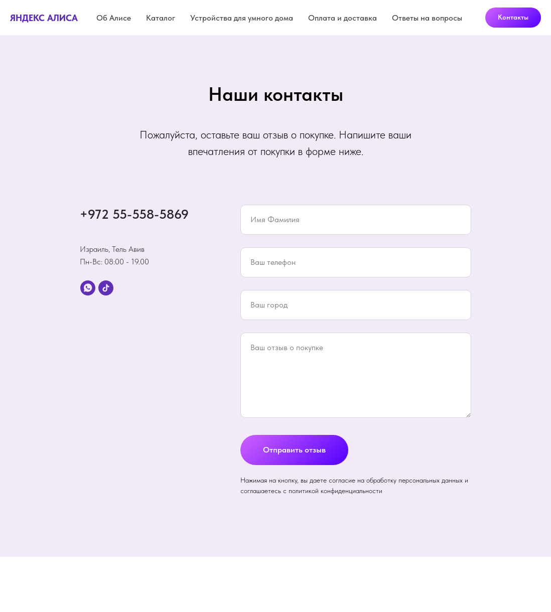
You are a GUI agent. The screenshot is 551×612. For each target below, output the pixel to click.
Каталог (160, 18)
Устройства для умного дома (241, 18)
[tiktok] (105, 287)
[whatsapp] (87, 287)
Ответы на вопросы (427, 18)
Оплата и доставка (342, 18)
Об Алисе (113, 18)
